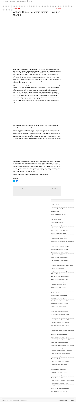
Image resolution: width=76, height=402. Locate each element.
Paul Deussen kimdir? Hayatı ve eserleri (59, 328)
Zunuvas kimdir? (54, 217)
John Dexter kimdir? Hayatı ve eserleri (59, 292)
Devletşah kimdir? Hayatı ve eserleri (58, 306)
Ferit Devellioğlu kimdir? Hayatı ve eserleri (60, 314)
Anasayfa (6, 1)
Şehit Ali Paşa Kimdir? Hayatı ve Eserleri (59, 252)
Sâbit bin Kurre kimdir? (56, 219)
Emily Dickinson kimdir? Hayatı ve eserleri (59, 276)
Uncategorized (58, 185)
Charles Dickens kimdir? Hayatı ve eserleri (60, 279)
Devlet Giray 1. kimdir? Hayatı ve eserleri (59, 309)
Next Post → (58, 8)
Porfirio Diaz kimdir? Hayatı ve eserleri (59, 284)
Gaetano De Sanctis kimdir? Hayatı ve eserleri (60, 353)
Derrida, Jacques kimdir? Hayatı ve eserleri (60, 361)
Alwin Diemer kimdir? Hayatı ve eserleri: (59, 260)
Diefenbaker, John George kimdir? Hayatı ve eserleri (62, 265)
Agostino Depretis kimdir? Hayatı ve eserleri (60, 377)
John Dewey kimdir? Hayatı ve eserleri (59, 298)
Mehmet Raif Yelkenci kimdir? (57, 227)
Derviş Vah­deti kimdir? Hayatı (57, 358)
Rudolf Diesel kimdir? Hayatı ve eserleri (59, 257)
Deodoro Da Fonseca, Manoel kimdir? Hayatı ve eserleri (62, 380)
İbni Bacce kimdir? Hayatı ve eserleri (58, 233)
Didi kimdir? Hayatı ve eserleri (57, 268)
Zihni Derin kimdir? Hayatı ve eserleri (58, 369)
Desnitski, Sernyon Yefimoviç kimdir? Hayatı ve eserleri (62, 345)
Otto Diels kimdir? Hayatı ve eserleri (58, 263)
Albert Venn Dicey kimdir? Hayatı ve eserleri (60, 281)
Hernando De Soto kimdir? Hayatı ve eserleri (60, 339)
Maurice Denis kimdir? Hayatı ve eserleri (59, 394)
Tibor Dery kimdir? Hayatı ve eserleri (58, 356)
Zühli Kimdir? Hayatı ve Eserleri (57, 244)
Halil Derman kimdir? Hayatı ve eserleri (59, 364)
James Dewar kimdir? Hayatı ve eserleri (59, 300)
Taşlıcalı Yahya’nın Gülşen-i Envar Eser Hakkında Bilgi (62, 241)
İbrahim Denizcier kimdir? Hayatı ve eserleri (60, 388)
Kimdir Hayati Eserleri (62, 400)
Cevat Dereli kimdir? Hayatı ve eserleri (59, 372)
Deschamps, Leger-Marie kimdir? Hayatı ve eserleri (61, 350)
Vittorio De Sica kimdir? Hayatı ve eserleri (59, 348)
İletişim (29, 1)
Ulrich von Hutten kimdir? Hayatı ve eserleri (60, 254)
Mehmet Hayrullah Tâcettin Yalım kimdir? (59, 230)
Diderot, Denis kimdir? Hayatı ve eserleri (59, 273)
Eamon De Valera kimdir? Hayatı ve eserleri (60, 317)
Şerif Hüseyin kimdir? (55, 211)
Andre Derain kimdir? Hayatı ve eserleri (59, 375)
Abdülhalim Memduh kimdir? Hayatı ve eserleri (60, 235)
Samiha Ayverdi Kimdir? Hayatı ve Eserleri (60, 246)
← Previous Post (16, 8)
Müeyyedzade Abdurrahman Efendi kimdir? (60, 249)
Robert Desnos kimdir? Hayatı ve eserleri (59, 342)
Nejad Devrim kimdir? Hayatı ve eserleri (59, 303)
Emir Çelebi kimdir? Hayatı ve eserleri (59, 238)
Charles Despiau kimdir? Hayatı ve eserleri (60, 337)
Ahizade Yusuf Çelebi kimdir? (57, 222)
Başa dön (72, 400)
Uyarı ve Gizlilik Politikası (18, 1)
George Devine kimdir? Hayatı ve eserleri (59, 311)
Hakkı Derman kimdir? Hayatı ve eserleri (59, 367)
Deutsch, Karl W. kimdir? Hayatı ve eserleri (60, 322)
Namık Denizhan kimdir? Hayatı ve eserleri (60, 385)
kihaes (31, 188)
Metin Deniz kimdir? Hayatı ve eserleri (59, 391)
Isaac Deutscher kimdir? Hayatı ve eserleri (60, 319)
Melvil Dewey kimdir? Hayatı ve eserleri (59, 295)
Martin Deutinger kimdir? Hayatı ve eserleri (60, 325)
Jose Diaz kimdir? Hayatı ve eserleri (58, 287)
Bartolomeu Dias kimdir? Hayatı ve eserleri (60, 290)
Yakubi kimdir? (54, 206)
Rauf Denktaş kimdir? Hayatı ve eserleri (59, 383)
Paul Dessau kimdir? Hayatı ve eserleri (59, 334)
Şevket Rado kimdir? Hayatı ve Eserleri (59, 225)
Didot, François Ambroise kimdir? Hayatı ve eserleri (61, 271)
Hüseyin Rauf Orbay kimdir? (57, 208)
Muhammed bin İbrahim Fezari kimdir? (59, 214)
